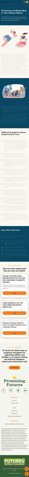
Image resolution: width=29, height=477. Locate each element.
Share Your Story (14, 403)
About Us (15, 400)
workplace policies (17, 203)
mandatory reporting (8, 180)
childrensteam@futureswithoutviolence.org (14, 424)
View (14, 293)
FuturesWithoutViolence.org (14, 473)
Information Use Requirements (14, 416)
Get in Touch (14, 367)
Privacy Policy (14, 413)
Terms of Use (14, 410)
